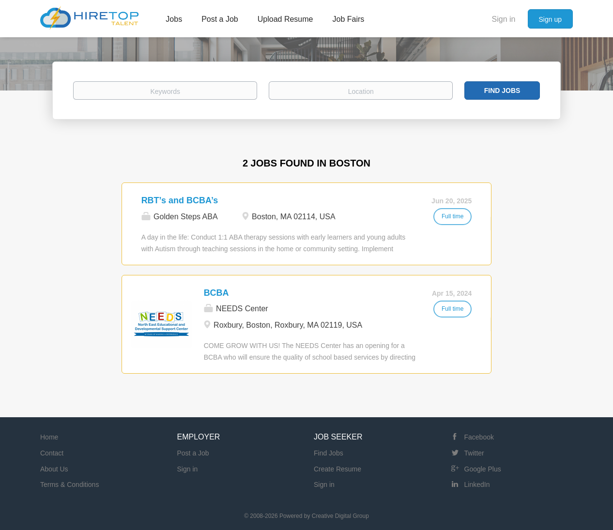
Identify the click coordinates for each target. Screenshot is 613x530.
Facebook (479, 437)
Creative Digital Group (340, 516)
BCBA (216, 293)
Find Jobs (502, 90)
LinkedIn (477, 484)
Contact (51, 453)
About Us (54, 469)
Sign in (504, 19)
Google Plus (482, 469)
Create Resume (337, 469)
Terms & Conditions (69, 484)
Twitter (474, 453)
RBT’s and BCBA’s (179, 200)
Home (49, 437)
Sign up (550, 19)
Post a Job (193, 453)
